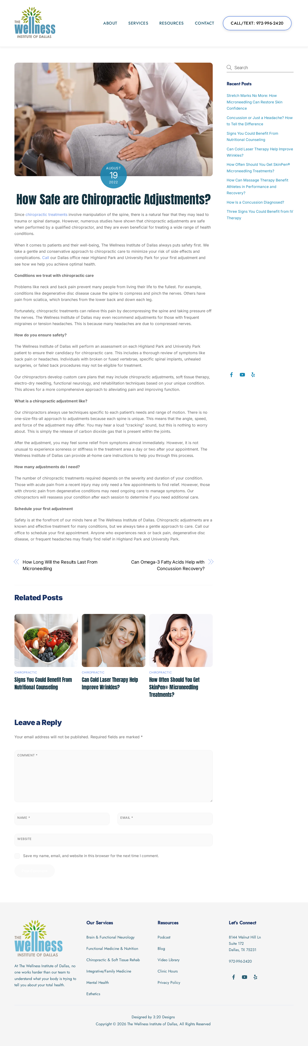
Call (46, 257)
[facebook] (231, 374)
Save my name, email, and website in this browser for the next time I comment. (91, 855)
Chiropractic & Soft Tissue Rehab (113, 960)
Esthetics (93, 994)
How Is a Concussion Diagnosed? (255, 202)
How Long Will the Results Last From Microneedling (60, 565)
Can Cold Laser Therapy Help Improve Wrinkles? (110, 683)
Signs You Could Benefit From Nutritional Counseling (43, 683)
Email (126, 817)
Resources (171, 23)
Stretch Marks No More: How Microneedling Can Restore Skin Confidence (254, 102)
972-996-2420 (240, 961)
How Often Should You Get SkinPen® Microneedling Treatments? (174, 687)
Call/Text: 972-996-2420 (257, 23)
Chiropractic (25, 672)
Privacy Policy (169, 982)
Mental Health (97, 982)
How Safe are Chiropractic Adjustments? (113, 199)
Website (24, 839)
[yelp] (253, 374)
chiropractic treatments (46, 214)
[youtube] (242, 374)
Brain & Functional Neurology (110, 937)
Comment (27, 755)
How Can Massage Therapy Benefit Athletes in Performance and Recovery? (257, 186)
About (110, 23)
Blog (161, 948)
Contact (204, 23)
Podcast (164, 937)
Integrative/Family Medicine (108, 971)
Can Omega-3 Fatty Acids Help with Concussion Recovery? (168, 565)
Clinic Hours (168, 971)
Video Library (169, 960)
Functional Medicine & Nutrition (112, 948)
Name (23, 817)
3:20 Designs (164, 1017)
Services (138, 23)
